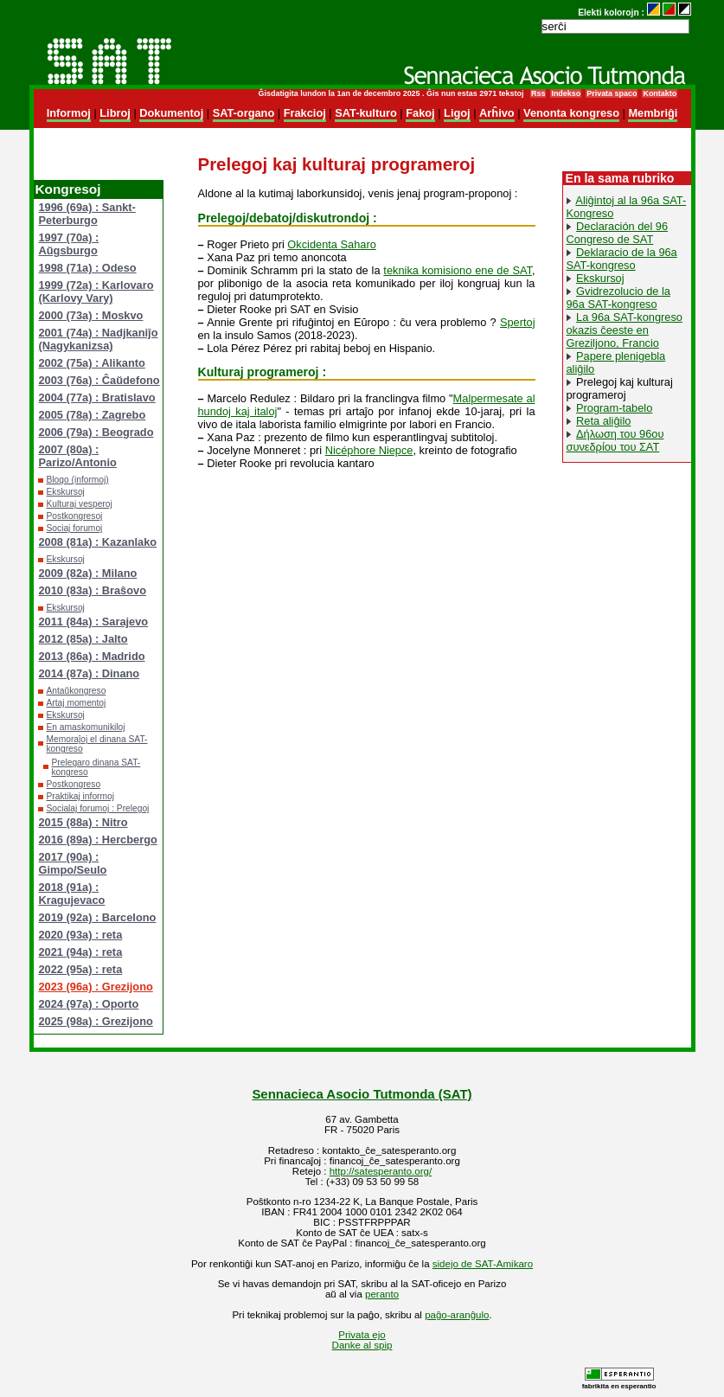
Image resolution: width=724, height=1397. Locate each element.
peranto (382, 1294)
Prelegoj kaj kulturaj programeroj (620, 388)
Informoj (69, 112)
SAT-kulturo (366, 112)
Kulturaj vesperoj (79, 504)
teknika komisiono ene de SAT (457, 270)
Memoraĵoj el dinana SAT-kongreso (97, 743)
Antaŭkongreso (76, 690)
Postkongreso (74, 784)
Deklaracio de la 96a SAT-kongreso (622, 259)
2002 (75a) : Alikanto (92, 362)
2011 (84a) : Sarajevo (94, 621)
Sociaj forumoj (75, 528)
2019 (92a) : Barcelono (98, 917)
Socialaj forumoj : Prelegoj (98, 808)
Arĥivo (497, 112)
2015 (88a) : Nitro (83, 822)
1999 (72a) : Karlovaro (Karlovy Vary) (96, 291)
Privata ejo (361, 1335)
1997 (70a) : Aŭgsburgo (69, 244)
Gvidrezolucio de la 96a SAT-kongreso (618, 298)
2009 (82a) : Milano (88, 573)
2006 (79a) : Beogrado (96, 432)
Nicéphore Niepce (369, 450)
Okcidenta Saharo (331, 244)
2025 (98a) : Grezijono (96, 1021)
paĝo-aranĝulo (457, 1315)
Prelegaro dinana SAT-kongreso (96, 767)
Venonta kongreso (571, 112)
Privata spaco (611, 93)
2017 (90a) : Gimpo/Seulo (73, 863)
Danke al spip (362, 1345)
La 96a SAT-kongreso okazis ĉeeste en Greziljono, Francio (624, 330)
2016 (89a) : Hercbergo (98, 839)
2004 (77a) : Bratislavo (97, 397)
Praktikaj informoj (81, 796)
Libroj (115, 112)
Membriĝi (652, 112)
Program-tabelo (614, 407)
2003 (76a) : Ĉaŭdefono (99, 380)
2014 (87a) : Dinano (89, 673)
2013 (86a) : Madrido (92, 656)
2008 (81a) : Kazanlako (98, 541)
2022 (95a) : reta (81, 969)
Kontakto (659, 93)
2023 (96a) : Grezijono (96, 986)
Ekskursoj (66, 492)
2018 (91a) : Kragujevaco (72, 894)
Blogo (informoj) (78, 479)
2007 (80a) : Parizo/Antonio (78, 456)
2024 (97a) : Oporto (89, 1003)
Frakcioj (305, 112)
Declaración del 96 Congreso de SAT (618, 233)
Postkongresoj (75, 516)
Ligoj (457, 112)
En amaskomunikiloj (86, 727)
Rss (538, 93)
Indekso (565, 93)
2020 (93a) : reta (81, 934)
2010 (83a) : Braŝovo (92, 590)
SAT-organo (244, 112)
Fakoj (420, 112)
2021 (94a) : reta (81, 951)
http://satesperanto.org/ (381, 1171)
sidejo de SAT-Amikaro (482, 1264)
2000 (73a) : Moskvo (91, 315)
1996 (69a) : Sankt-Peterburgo (87, 214)
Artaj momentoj (76, 703)
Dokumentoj (171, 112)
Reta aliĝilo (603, 420)
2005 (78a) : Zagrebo (92, 414)
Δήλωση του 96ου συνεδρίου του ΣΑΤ (615, 440)
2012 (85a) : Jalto (83, 638)
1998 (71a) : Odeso (88, 267)
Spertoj (517, 322)
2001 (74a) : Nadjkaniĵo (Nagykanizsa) (98, 339)
